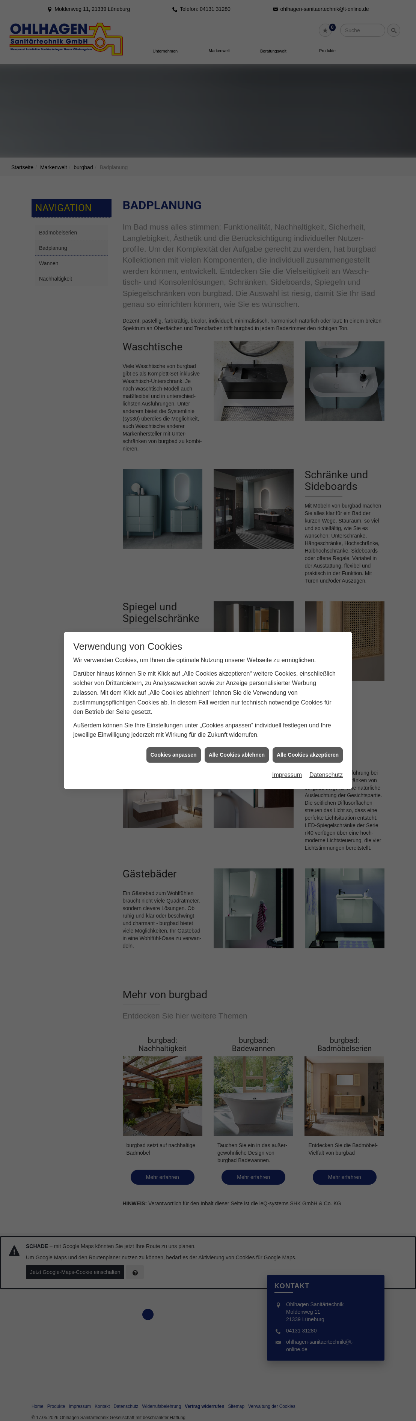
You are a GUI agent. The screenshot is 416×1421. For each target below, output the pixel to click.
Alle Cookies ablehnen (237, 745)
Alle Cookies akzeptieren (308, 745)
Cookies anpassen (174, 745)
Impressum (287, 765)
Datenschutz (326, 765)
